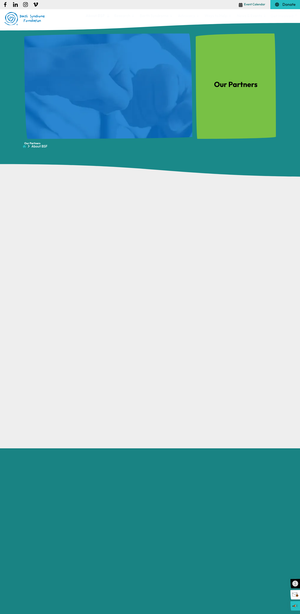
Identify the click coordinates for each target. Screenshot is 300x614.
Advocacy (186, 15)
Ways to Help (216, 15)
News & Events (249, 15)
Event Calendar (254, 4)
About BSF (95, 15)
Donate (285, 4)
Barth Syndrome (154, 15)
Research (122, 15)
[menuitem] (97, 15)
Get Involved (282, 15)
